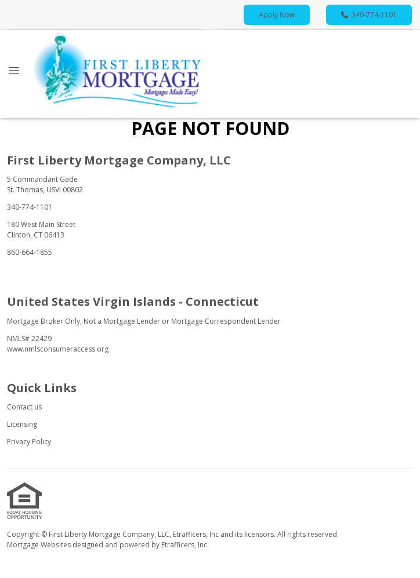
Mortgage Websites (40, 545)
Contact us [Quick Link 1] (24, 407)
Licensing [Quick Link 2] (22, 424)
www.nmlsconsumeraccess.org (57, 349)
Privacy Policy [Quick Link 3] (29, 442)
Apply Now (277, 15)
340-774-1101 (369, 15)
